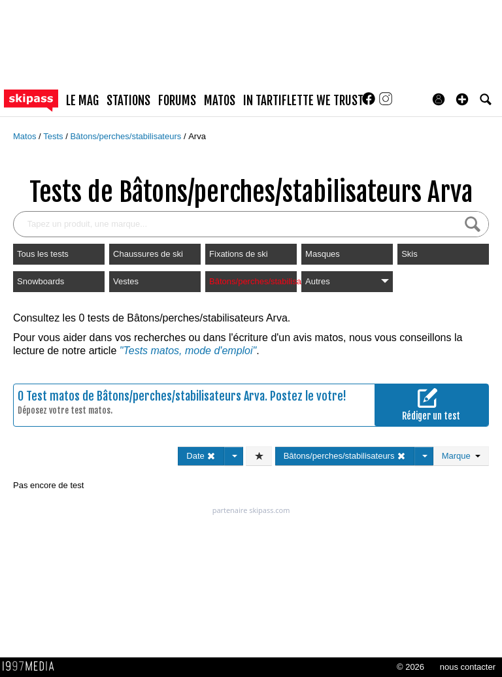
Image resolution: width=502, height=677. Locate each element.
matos (219, 100)
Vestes (126, 281)
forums (177, 100)
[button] (462, 99)
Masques (322, 254)
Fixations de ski (238, 254)
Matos (26, 136)
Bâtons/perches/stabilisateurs (126, 136)
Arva (197, 136)
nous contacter (467, 667)
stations (128, 100)
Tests (54, 136)
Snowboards (40, 281)
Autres (347, 281)
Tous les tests (43, 254)
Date (201, 456)
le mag (82, 100)
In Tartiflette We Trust (303, 100)
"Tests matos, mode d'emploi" (188, 350)
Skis (409, 254)
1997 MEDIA (32, 666)
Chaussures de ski (148, 254)
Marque (461, 456)
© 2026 (410, 667)
